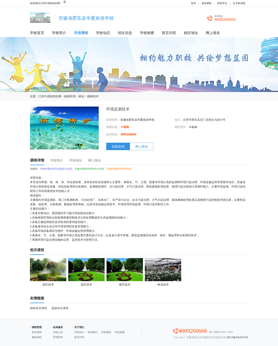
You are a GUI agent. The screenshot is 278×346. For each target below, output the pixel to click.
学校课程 (106, 332)
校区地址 (191, 33)
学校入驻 (58, 332)
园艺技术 (48, 272)
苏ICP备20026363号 (237, 337)
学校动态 (103, 33)
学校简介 (59, 33)
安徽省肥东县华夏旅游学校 (137, 119)
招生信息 (125, 33)
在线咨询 (118, 146)
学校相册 (147, 33)
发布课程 (207, 3)
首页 (193, 3)
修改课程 (37, 337)
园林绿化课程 (60, 308)
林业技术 (163, 272)
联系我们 (93, 332)
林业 (81, 96)
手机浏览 (240, 3)
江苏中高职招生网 (49, 96)
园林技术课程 (38, 308)
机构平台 (222, 3)
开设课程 (81, 33)
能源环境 (70, 96)
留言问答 (169, 33)
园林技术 (93, 96)
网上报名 (213, 33)
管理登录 (58, 337)
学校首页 (37, 33)
